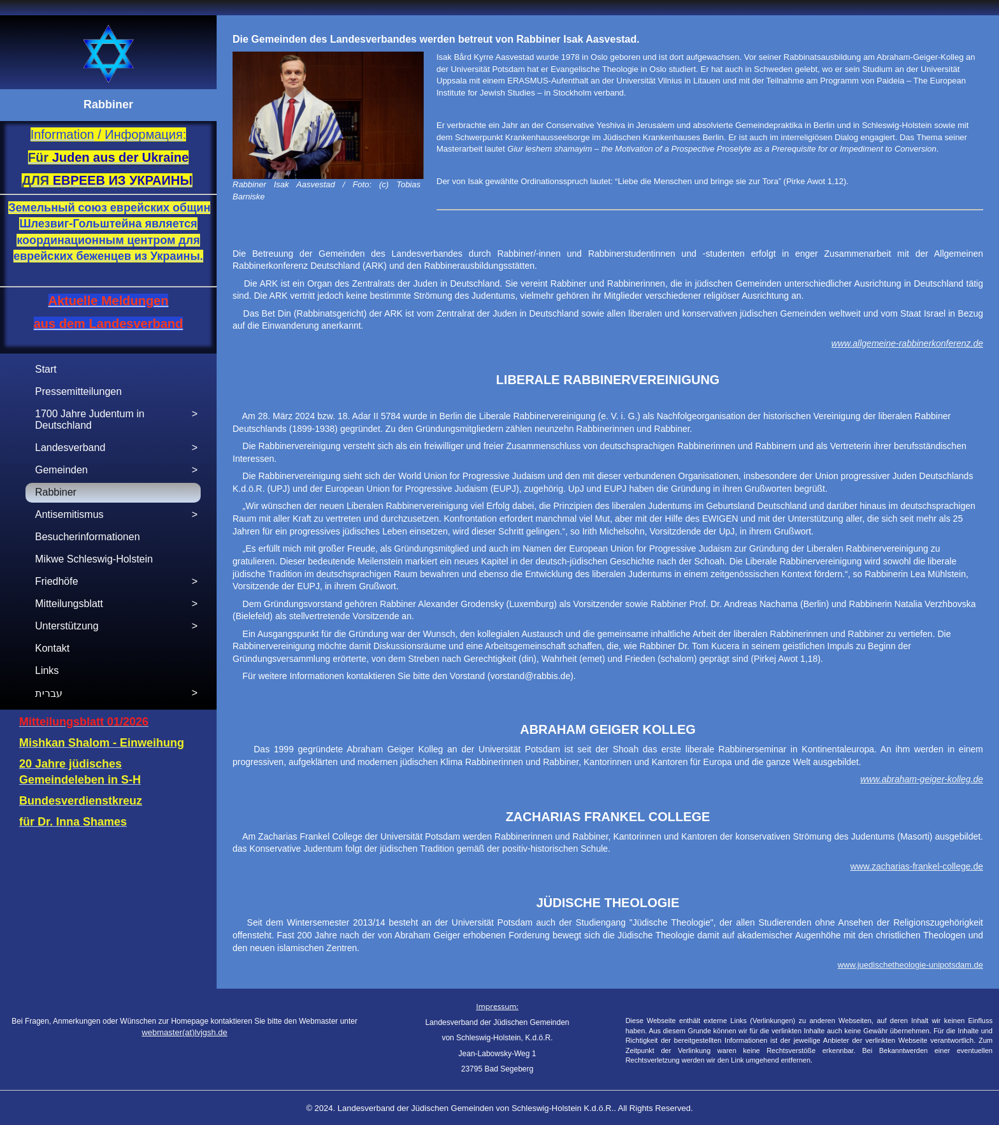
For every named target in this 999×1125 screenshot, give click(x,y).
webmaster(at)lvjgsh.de (184, 1032)
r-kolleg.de (962, 779)
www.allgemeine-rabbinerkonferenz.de (907, 343)
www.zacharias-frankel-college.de (916, 866)
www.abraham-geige (901, 779)
